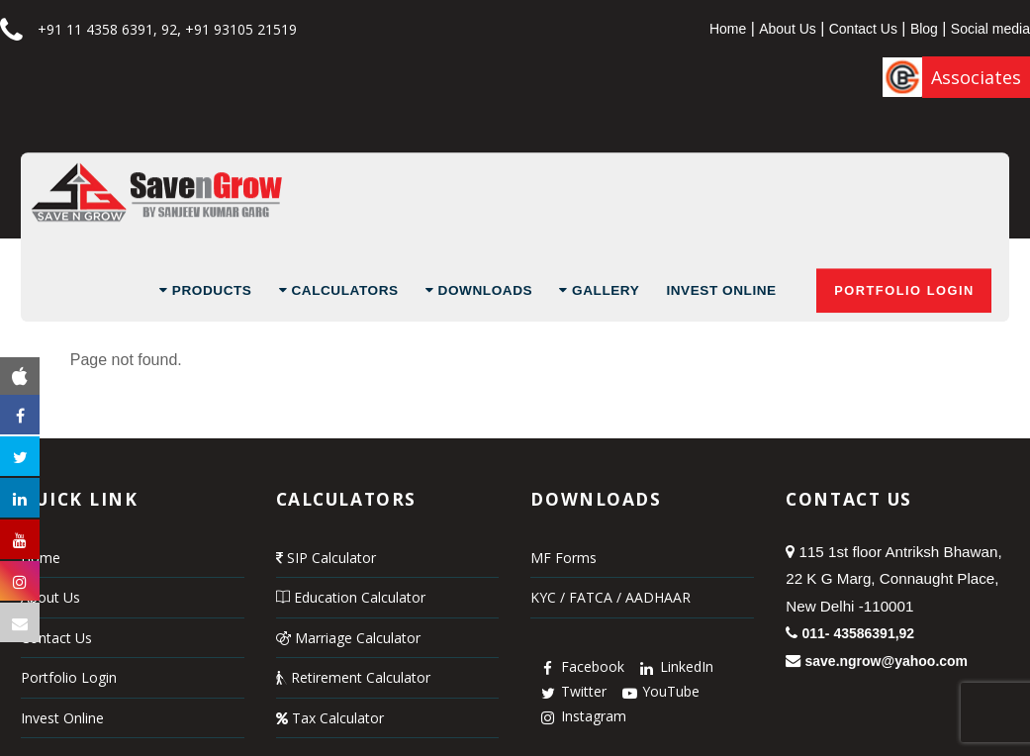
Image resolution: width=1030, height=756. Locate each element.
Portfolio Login (904, 290)
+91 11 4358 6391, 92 (107, 29)
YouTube (658, 691)
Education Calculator (350, 597)
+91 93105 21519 (241, 29)
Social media (990, 29)
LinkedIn (673, 666)
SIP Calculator (326, 557)
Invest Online (721, 290)
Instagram (580, 716)
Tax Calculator (330, 718)
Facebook (579, 666)
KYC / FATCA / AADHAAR (610, 597)
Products (205, 290)
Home (727, 29)
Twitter (571, 691)
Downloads (478, 290)
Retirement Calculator (353, 677)
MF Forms (563, 557)
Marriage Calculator (348, 637)
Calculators (339, 290)
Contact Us (863, 29)
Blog (924, 29)
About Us (787, 29)
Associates (976, 77)
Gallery (599, 290)
